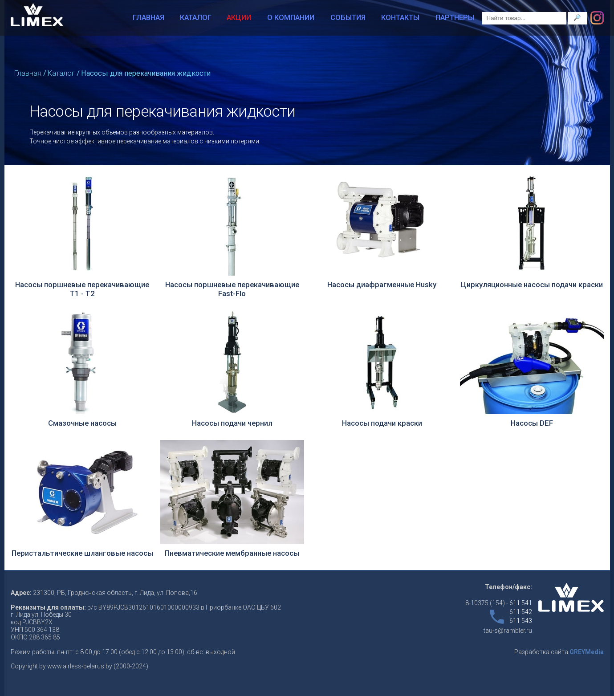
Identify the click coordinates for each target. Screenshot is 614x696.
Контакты (400, 17)
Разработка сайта (559, 651)
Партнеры (454, 17)
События (348, 17)
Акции (239, 17)
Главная (148, 17)
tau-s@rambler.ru (508, 630)
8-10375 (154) (498, 602)
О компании (290, 17)
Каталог (195, 17)
